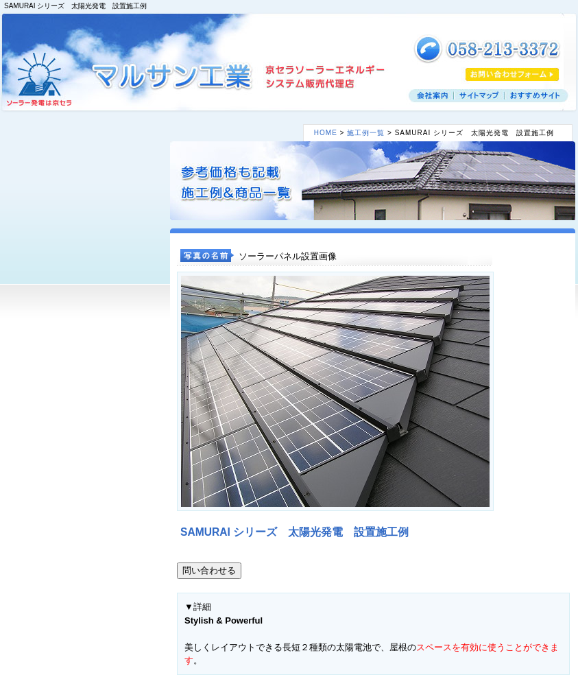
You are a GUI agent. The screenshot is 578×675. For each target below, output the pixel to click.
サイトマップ (479, 95)
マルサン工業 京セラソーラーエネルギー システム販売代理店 (173, 75)
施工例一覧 (366, 133)
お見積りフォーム (512, 74)
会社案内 (431, 95)
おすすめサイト (536, 95)
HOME (325, 133)
